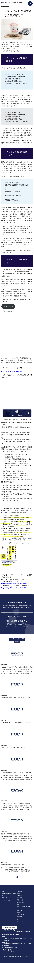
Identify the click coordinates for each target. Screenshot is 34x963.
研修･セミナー (6, 905)
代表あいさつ (20, 907)
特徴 (3, 898)
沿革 (18, 911)
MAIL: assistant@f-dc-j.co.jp (9, 954)
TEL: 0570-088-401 (7, 956)
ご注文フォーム (24, 543)
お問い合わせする (17, 612)
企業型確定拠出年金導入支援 (9, 901)
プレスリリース (21, 921)
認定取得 (19, 924)
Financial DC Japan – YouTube (11, 371)
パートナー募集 (6, 907)
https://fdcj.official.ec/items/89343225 (14, 588)
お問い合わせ (8, 306)
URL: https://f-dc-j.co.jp (8, 958)
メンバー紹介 (20, 909)
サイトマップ (20, 928)
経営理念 (19, 904)
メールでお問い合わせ (9, 934)
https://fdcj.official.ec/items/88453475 (14, 583)
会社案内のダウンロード (23, 913)
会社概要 (19, 902)
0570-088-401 (17, 625)
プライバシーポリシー (23, 926)
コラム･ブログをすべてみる (17, 883)
